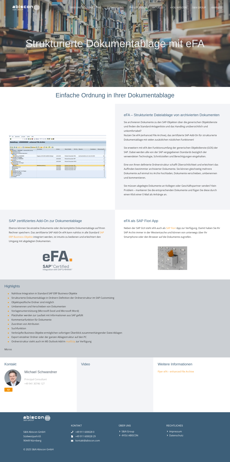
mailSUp (70, 341)
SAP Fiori (171, 228)
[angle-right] (126, 431)
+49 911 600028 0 (84, 432)
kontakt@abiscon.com (87, 440)
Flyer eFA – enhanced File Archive (176, 371)
